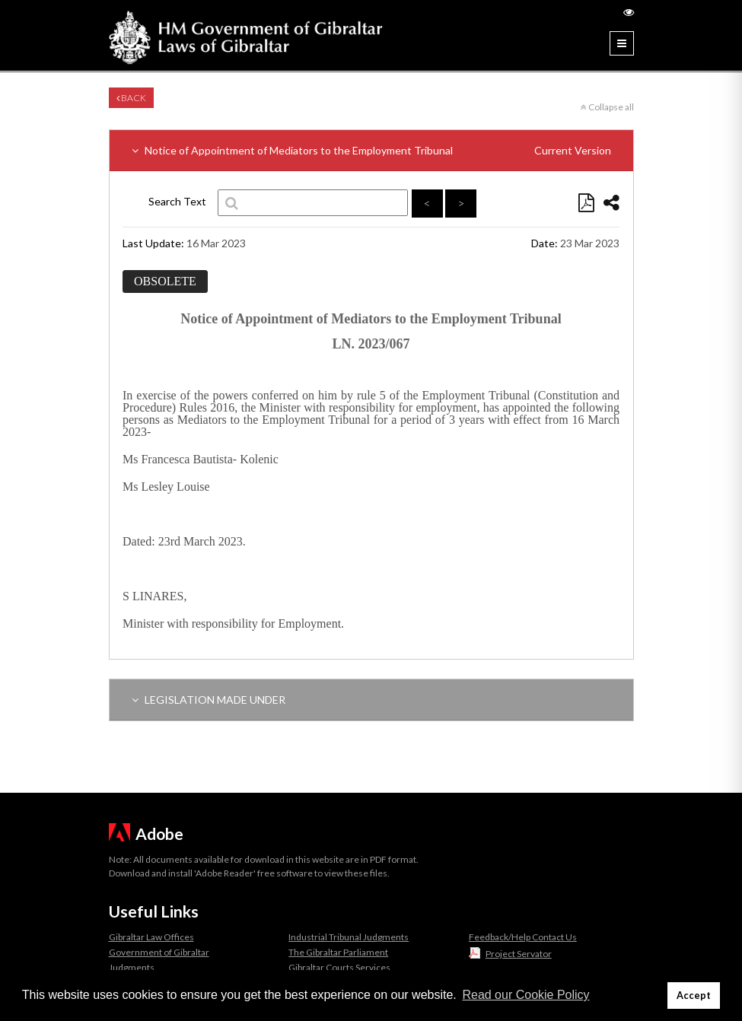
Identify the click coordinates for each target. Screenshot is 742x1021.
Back (131, 97)
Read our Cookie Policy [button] (525, 994)
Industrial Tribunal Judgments (348, 937)
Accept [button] (694, 995)
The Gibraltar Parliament (338, 952)
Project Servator (519, 953)
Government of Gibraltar (159, 952)
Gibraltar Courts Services (339, 967)
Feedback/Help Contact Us (523, 937)
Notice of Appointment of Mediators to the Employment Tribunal (371, 150)
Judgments (131, 967)
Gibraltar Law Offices (151, 937)
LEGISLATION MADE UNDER (208, 699)
